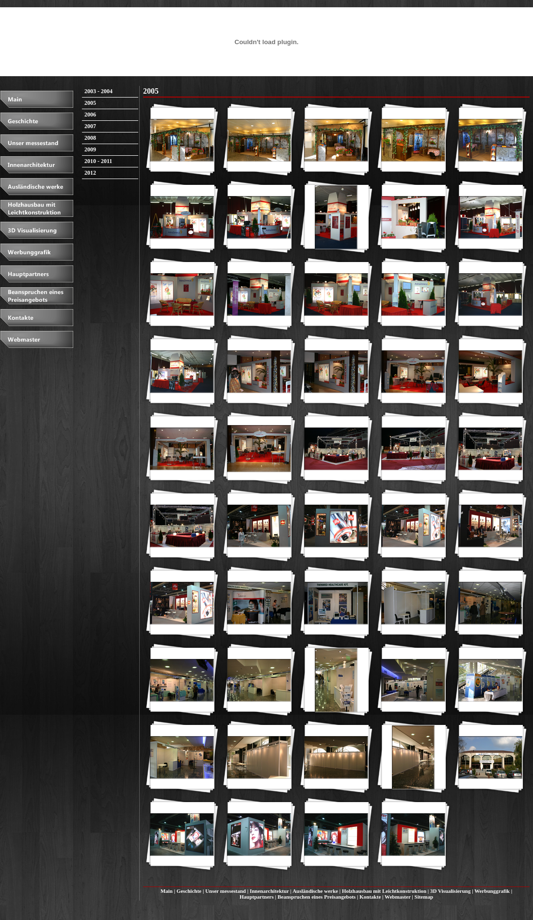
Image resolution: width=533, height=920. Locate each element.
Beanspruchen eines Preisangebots (316, 897)
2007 (90, 126)
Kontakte (370, 897)
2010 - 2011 (98, 161)
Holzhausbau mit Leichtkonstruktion (384, 891)
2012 (90, 172)
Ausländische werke (315, 891)
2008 (90, 137)
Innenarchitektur (269, 891)
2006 (90, 114)
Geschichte (189, 891)
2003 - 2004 (98, 91)
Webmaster (398, 897)
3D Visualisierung (450, 891)
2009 (90, 149)
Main (167, 891)
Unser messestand (225, 891)
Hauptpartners (257, 897)
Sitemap (424, 897)
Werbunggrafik (492, 891)
